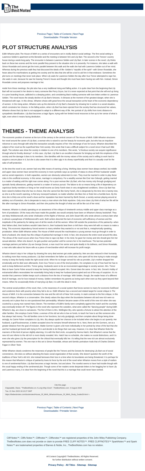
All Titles (70, 465)
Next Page (78, 34)
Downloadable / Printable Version (60, 37)
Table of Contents (62, 34)
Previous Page (44, 34)
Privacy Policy (56, 465)
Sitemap (81, 465)
